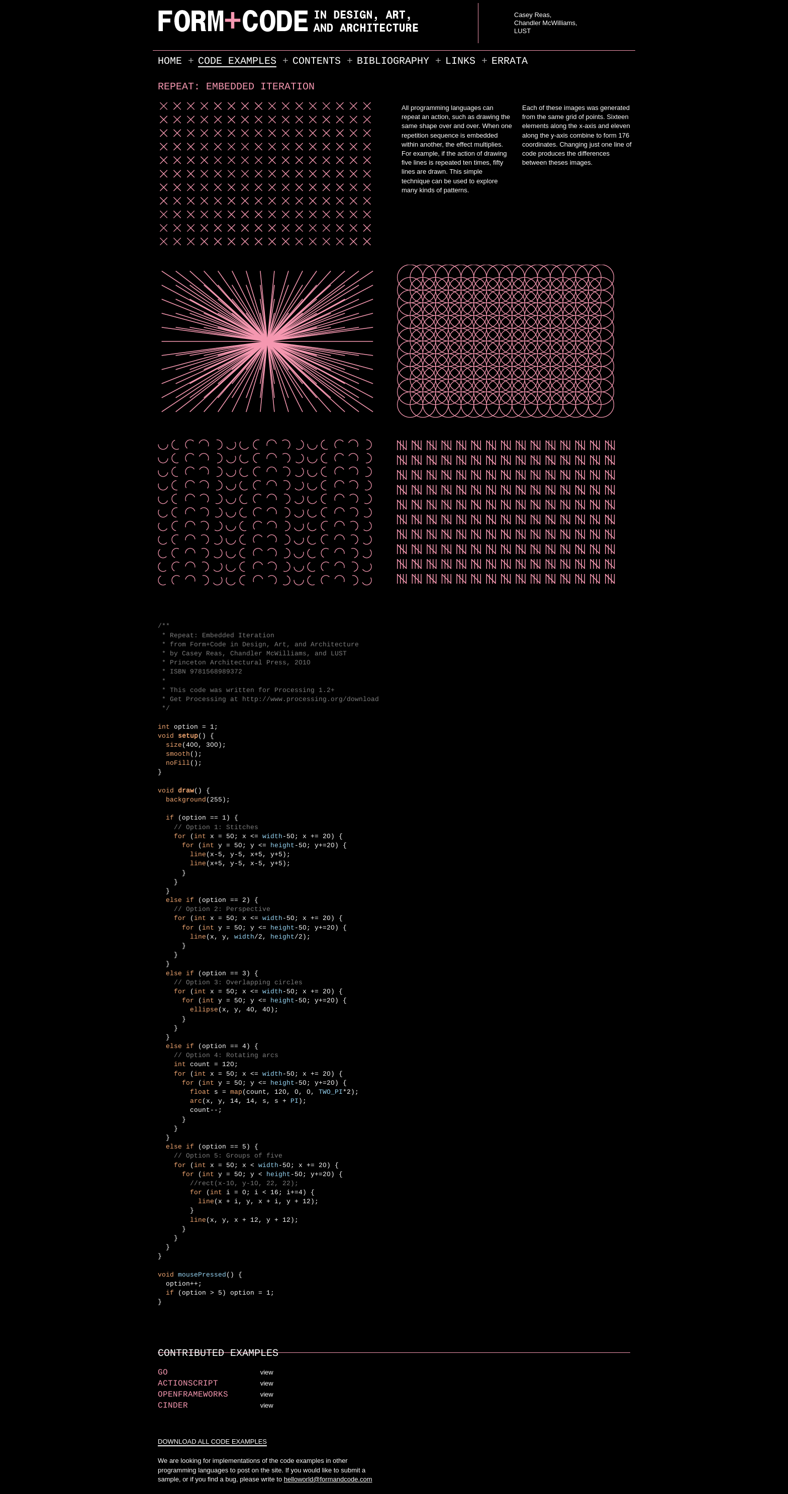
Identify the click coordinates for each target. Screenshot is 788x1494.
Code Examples (237, 60)
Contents (316, 60)
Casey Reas (532, 15)
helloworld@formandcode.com (328, 1479)
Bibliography (393, 60)
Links (460, 60)
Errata (509, 60)
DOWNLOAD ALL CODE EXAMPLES (212, 1441)
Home (170, 60)
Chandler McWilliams (544, 23)
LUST (522, 31)
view (266, 1372)
